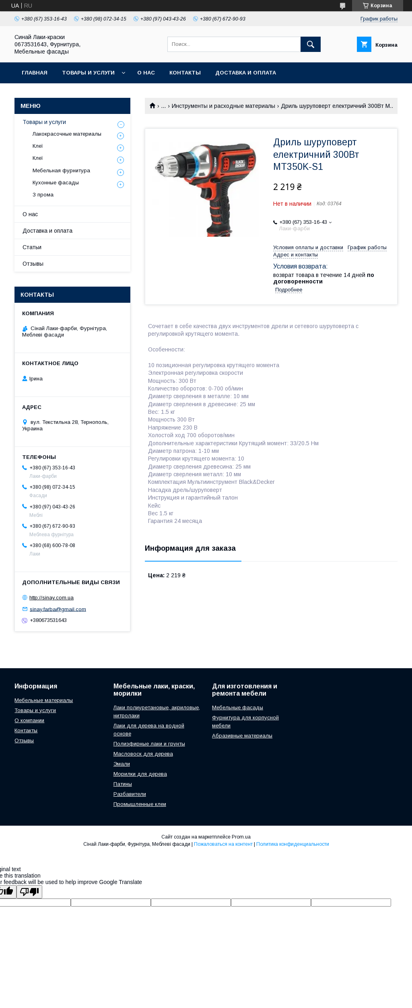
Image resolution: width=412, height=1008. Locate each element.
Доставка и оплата (245, 73)
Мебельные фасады (237, 707)
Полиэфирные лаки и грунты (149, 744)
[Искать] (311, 44)
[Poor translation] (29, 892)
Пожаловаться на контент (223, 844)
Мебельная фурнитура (61, 170)
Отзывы (33, 263)
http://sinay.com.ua (51, 598)
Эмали (121, 764)
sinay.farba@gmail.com (58, 609)
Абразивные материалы (242, 736)
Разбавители (129, 794)
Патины (122, 784)
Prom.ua (241, 837)
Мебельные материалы (43, 700)
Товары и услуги (88, 73)
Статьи (32, 247)
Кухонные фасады (56, 183)
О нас (146, 73)
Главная (34, 73)
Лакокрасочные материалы (67, 134)
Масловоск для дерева (143, 754)
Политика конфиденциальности (292, 844)
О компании (29, 720)
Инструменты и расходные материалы (223, 106)
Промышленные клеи (139, 804)
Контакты (185, 73)
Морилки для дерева (140, 774)
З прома (43, 195)
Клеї (38, 146)
